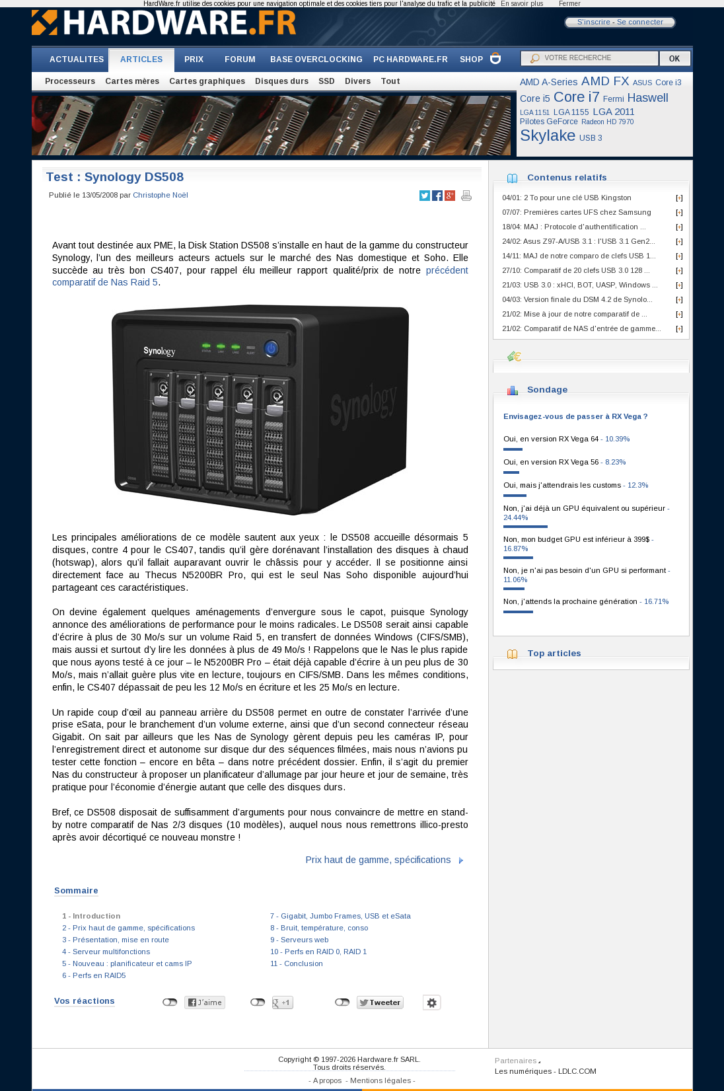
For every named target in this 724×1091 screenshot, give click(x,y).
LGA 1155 (571, 112)
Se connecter (640, 22)
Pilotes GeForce (549, 121)
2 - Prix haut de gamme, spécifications (128, 928)
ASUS (642, 83)
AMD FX (605, 81)
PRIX (193, 59)
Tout (390, 81)
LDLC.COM (577, 1071)
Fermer (570, 3)
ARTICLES (141, 59)
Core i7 (577, 97)
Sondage (547, 390)
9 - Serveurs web (299, 940)
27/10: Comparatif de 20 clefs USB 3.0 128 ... (576, 270)
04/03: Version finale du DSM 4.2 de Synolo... (577, 299)
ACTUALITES (77, 59)
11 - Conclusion (296, 963)
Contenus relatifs (567, 177)
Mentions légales (380, 1080)
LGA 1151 (535, 112)
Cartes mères (132, 81)
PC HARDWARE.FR (410, 59)
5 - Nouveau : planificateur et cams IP (127, 963)
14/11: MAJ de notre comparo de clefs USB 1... (579, 256)
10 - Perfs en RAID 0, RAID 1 (318, 952)
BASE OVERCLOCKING (316, 59)
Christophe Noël (160, 195)
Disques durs (281, 81)
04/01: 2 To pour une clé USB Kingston (567, 198)
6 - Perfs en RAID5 (94, 975)
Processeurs (70, 81)
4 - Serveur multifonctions (106, 952)
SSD (326, 81)
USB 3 (590, 138)
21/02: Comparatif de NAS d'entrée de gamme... (581, 328)
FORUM (240, 59)
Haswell (648, 97)
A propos (327, 1080)
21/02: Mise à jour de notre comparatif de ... (574, 314)
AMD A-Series (549, 82)
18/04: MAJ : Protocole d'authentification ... (574, 227)
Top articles (554, 653)
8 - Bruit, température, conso (319, 928)
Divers (358, 81)
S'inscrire (593, 22)
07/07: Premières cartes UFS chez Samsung (576, 212)
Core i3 (668, 82)
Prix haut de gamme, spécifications (378, 859)
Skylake (548, 135)
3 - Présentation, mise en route (115, 940)
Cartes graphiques (207, 81)
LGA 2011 (614, 111)
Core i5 (535, 98)
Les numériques (523, 1071)
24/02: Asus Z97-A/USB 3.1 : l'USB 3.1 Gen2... (578, 241)
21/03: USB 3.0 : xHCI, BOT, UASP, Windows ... (580, 285)
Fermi (613, 99)
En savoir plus (522, 3)
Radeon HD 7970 (607, 122)
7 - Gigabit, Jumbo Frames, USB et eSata (340, 916)
